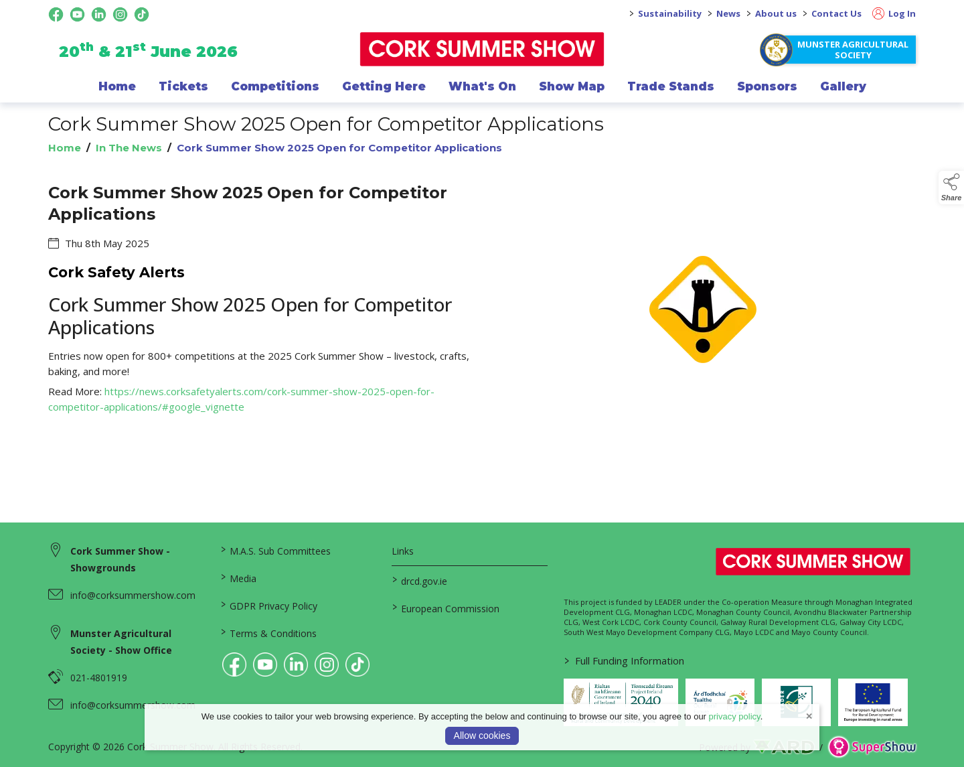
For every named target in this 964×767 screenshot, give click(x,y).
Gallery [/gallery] (843, 86)
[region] (482, 317)
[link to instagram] (327, 664)
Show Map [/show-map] (572, 86)
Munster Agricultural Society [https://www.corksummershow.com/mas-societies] (852, 49)
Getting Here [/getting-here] (384, 86)
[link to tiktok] (357, 664)
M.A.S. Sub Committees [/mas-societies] (275, 550)
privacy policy (734, 716)
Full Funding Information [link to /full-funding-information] (624, 660)
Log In (894, 13)
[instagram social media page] (120, 14)
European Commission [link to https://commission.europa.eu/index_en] (445, 607)
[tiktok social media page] (141, 14)
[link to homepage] (482, 49)
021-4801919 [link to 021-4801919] (98, 677)
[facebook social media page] (56, 14)
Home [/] (117, 86)
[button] (951, 187)
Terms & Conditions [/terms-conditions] (268, 632)
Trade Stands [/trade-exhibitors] (670, 86)
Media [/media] (238, 577)
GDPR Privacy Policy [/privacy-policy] (268, 605)
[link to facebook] (234, 664)
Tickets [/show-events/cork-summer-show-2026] (183, 86)
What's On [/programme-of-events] (482, 86)
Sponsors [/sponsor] (767, 86)
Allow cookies (482, 735)
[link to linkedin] (296, 664)
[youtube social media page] (77, 14)
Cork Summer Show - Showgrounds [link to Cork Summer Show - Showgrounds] (120, 559)
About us (776, 13)
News (728, 13)
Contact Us (836, 13)
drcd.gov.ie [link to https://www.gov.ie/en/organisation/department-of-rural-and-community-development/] (419, 580)
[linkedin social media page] (98, 14)
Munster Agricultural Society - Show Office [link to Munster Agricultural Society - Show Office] (121, 641)
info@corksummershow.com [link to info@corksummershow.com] (132, 595)
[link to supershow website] (872, 747)
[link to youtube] (265, 664)
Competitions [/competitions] (275, 86)
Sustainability (670, 13)
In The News (129, 147)
